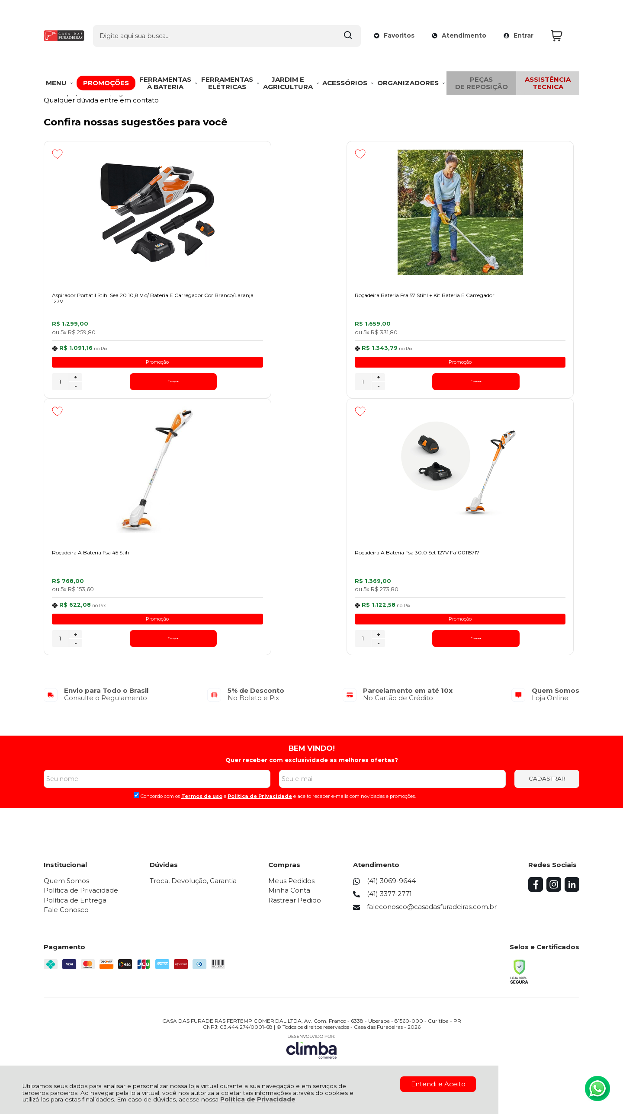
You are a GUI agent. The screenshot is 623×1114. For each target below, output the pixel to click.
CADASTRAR (547, 786)
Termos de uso (201, 804)
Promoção (107, 365)
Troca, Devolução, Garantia (194, 888)
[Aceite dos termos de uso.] (136, 803)
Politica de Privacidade (260, 804)
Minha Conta (291, 898)
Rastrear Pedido (296, 907)
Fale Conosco (66, 917)
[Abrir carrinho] (562, 21)
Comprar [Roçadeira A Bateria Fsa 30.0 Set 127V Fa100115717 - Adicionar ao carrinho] (123, 646)
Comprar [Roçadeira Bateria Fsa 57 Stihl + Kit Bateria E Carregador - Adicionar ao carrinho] (323, 384)
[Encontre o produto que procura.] (339, 21)
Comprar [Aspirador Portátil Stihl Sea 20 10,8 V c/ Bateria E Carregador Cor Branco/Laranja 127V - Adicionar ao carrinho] (123, 384)
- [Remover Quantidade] (75, 389)
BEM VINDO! (312, 755)
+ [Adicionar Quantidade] (75, 381)
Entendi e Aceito (438, 1084)
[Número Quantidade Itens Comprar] (60, 385)
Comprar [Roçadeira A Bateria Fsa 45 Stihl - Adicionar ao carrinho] (522, 384)
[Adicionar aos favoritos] (57, 154)
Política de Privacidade (257, 1099)
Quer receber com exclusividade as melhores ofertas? (311, 767)
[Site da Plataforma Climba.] (311, 1053)
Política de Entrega (75, 907)
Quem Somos (66, 888)
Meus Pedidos (293, 888)
